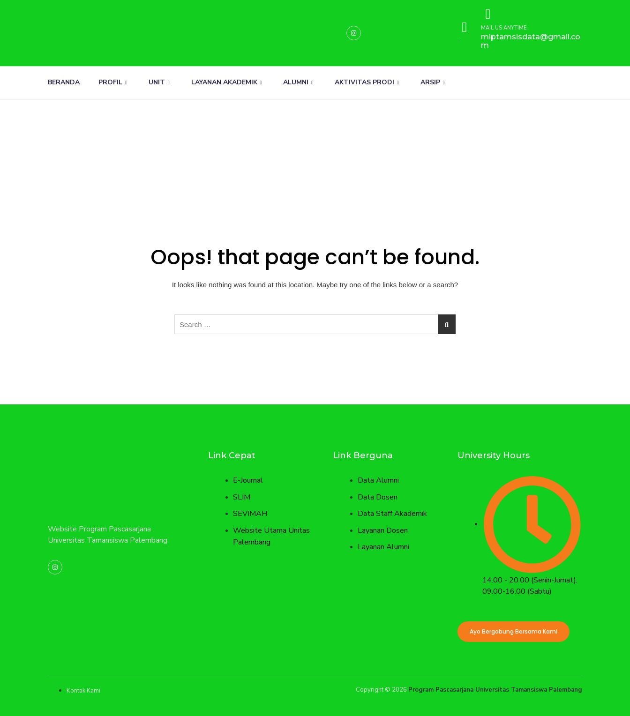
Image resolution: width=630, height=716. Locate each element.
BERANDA (64, 82)
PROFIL (112, 82)
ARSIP (433, 82)
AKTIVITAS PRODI (367, 82)
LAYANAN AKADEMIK (226, 82)
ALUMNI (299, 82)
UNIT (159, 82)
